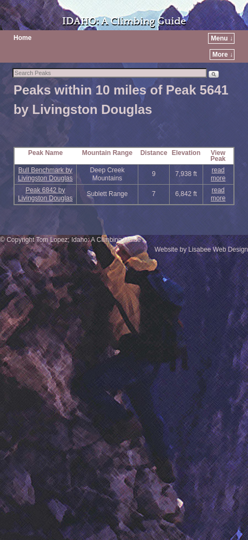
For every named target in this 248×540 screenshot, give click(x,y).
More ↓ (222, 54)
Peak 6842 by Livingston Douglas (45, 194)
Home (22, 38)
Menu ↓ (222, 38)
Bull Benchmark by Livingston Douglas (45, 174)
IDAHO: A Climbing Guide (124, 21)
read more (218, 174)
